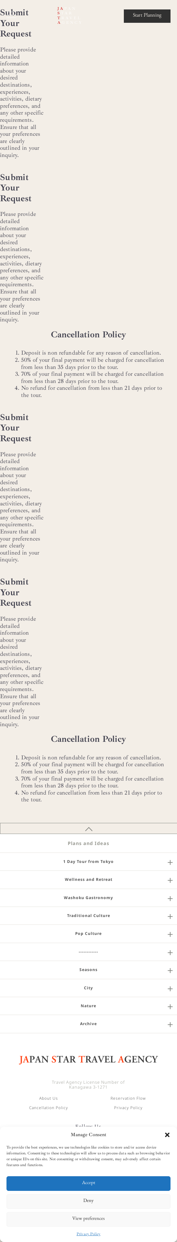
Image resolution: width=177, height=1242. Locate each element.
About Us (48, 1098)
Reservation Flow (128, 1098)
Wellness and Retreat (88, 879)
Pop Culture (88, 933)
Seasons (88, 969)
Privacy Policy (88, 1234)
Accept (88, 1183)
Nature (88, 1006)
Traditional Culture (88, 915)
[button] (167, 1135)
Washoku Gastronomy (88, 897)
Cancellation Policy (48, 1107)
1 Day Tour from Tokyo (88, 861)
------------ (88, 951)
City (88, 988)
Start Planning (147, 16)
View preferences (88, 1219)
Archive (88, 1023)
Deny (88, 1201)
